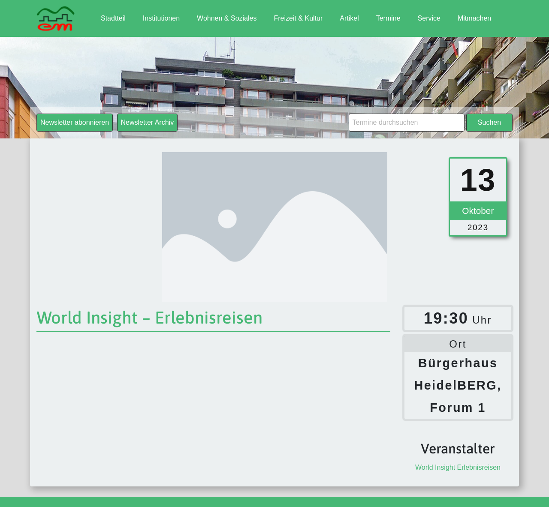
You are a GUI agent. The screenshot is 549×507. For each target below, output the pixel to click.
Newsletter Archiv (147, 122)
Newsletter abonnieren (74, 122)
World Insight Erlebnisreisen (458, 467)
